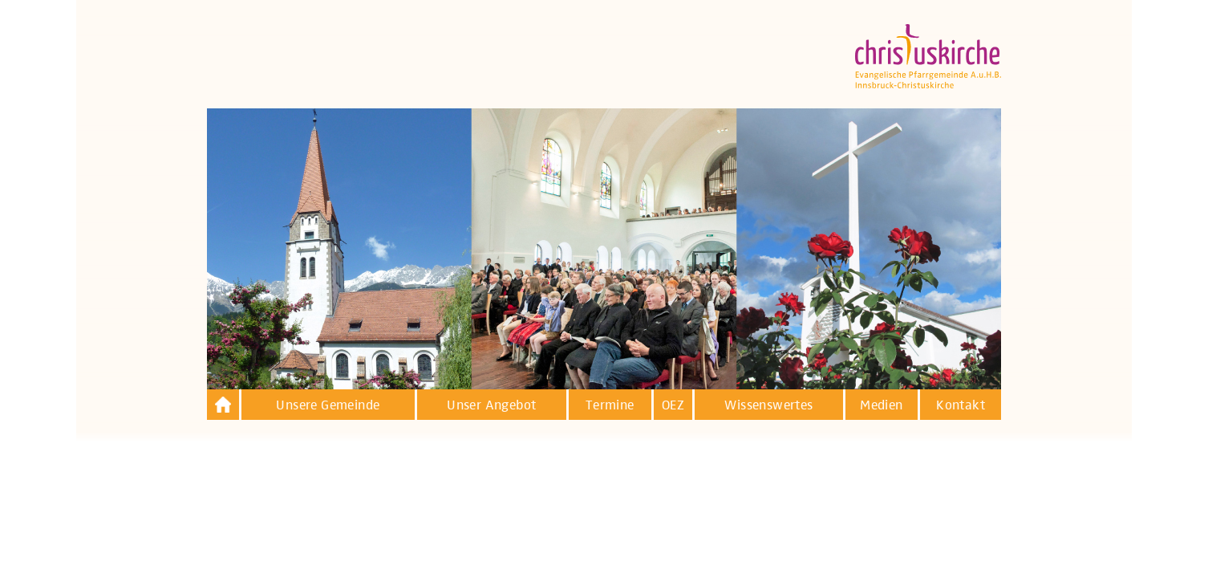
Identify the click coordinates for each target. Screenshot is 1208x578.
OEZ (673, 406)
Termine (610, 406)
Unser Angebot (491, 406)
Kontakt (960, 406)
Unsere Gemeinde (327, 406)
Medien (881, 406)
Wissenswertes (768, 406)
